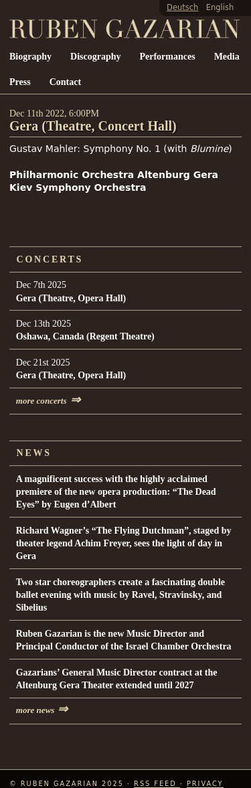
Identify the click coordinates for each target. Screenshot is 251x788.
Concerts (50, 259)
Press (20, 82)
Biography (30, 57)
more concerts (48, 401)
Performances (167, 57)
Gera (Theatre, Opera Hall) (71, 298)
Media (227, 57)
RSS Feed (157, 783)
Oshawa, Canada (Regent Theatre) (85, 336)
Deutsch (182, 7)
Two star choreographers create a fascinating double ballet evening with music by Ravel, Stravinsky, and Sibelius (120, 595)
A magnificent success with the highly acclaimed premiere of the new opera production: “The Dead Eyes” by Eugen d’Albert (116, 492)
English (220, 7)
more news (42, 710)
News (34, 453)
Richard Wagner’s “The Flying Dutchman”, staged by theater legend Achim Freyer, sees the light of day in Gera (124, 544)
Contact (65, 82)
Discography (95, 57)
